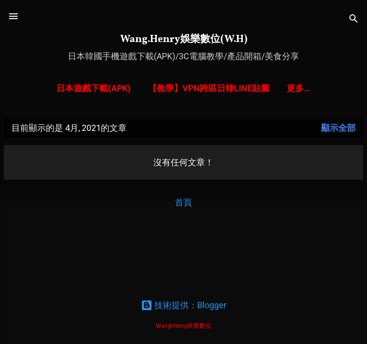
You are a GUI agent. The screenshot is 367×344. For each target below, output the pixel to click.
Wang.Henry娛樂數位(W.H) (184, 39)
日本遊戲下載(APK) (93, 88)
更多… (299, 88)
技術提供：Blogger (184, 305)
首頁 (183, 202)
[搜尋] (353, 19)
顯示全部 (338, 128)
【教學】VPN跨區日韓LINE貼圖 (209, 88)
